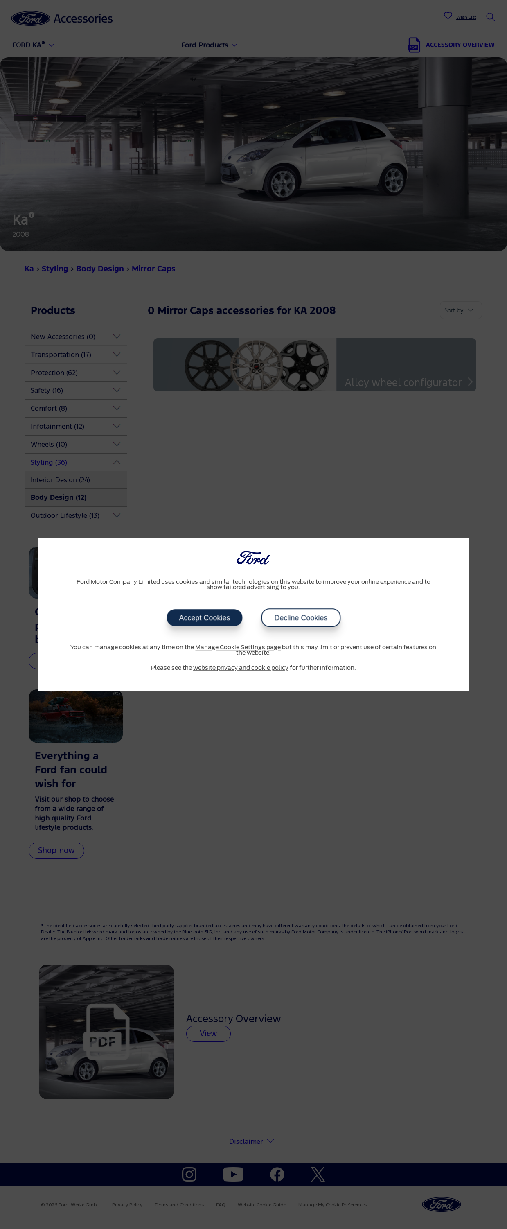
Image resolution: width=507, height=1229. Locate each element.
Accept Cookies (204, 618)
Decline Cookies (300, 618)
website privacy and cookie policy (240, 668)
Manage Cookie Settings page (238, 648)
